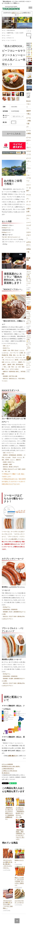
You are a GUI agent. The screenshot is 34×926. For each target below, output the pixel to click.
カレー (9, 35)
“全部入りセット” (16, 13)
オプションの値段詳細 (7, 764)
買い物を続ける (5, 773)
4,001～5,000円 (19, 33)
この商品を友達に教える (8, 768)
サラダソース (10, 37)
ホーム (3, 30)
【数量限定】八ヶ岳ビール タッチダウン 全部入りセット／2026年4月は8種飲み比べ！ (9, 813)
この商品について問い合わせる (9, 770)
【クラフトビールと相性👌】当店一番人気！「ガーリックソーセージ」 (7, 864)
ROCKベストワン (28, 298)
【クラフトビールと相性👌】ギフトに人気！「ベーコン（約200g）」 (8, 904)
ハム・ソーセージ (11, 40)
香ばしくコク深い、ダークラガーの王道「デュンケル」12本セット (19, 881)
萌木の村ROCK (11, 30)
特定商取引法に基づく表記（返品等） (11, 766)
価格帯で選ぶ (10, 33)
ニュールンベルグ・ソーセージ (28, 364)
